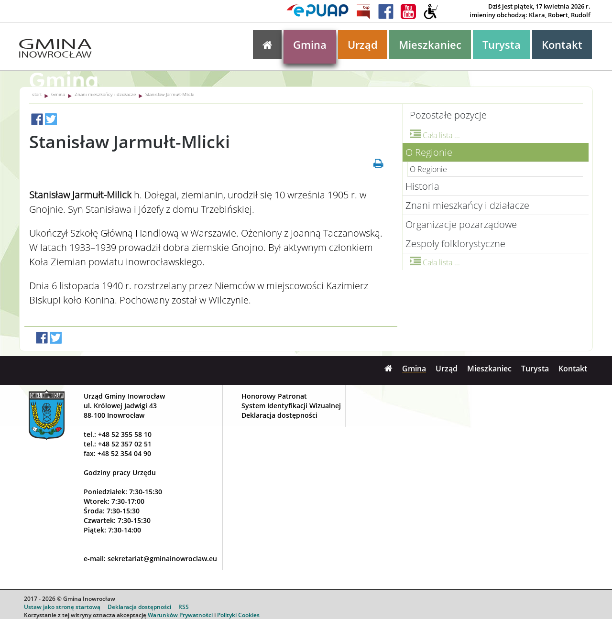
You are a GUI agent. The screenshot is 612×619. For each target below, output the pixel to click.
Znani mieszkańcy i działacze (105, 94)
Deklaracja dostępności (279, 415)
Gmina (310, 44)
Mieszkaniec (430, 44)
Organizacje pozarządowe (461, 224)
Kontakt (562, 44)
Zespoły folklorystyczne (455, 243)
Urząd (363, 44)
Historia (422, 186)
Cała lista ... (435, 135)
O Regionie (428, 152)
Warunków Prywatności (180, 615)
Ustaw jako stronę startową (62, 607)
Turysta (501, 44)
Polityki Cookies (238, 615)
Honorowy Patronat (274, 396)
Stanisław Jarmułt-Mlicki (169, 94)
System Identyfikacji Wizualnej (291, 405)
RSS (183, 607)
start (37, 94)
